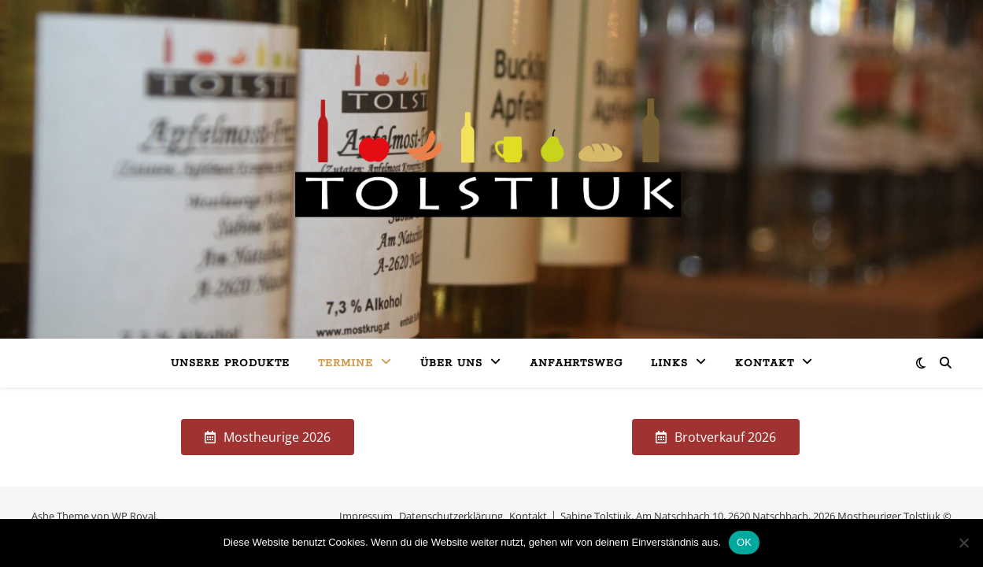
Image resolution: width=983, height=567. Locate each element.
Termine (345, 363)
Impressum (366, 516)
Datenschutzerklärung (451, 516)
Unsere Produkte (230, 363)
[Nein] (963, 542)
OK (744, 542)
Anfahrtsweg (576, 363)
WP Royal (134, 516)
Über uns (451, 363)
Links (669, 363)
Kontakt (764, 363)
